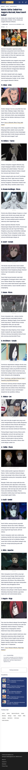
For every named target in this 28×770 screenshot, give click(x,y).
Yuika (14, 715)
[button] (26, 2)
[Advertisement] (14, 736)
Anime (8, 713)
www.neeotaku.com (9, 754)
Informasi (16, 718)
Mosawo (4, 715)
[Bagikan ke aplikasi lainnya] (6, 27)
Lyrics (3, 713)
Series (22, 713)
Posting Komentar (14, 670)
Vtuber (19, 715)
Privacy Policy (5, 766)
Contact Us (4, 761)
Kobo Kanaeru (5, 720)
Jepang (4, 718)
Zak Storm (10, 718)
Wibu (24, 715)
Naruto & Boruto (15, 713)
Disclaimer (4, 763)
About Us (4, 759)
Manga (9, 715)
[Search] (19, 2)
